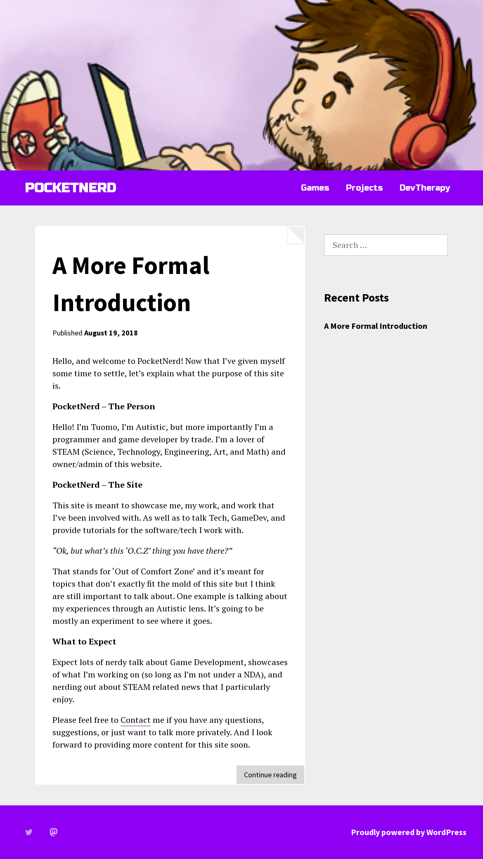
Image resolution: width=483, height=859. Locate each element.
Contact (136, 719)
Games (315, 188)
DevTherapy (425, 188)
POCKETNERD (70, 188)
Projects (364, 188)
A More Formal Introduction (375, 326)
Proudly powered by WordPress (408, 832)
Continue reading (274, 776)
